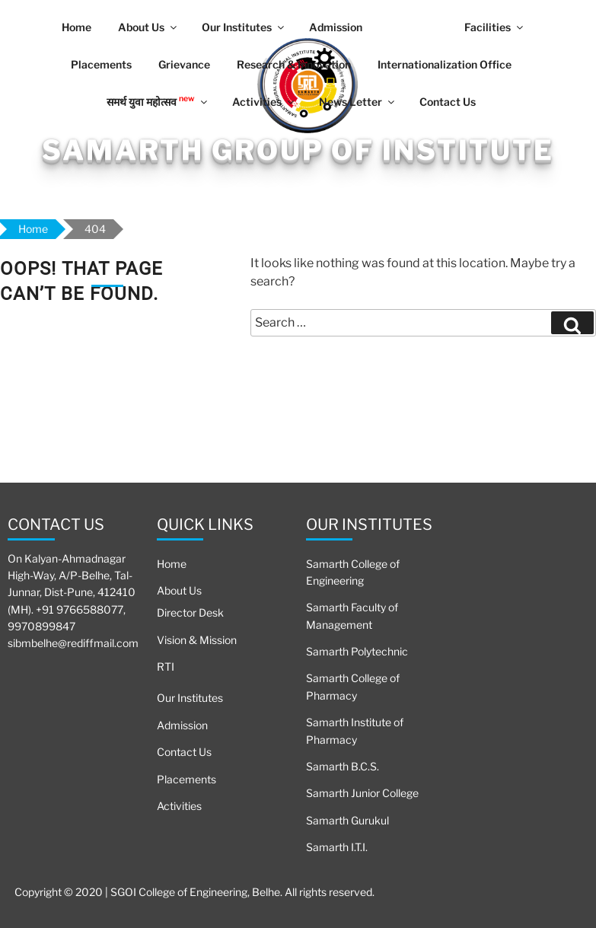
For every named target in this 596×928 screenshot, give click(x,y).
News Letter (358, 101)
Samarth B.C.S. (342, 766)
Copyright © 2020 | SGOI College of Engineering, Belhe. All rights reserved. (194, 891)
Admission (335, 27)
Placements (101, 64)
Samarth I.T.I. (337, 846)
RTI (165, 666)
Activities (264, 101)
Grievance (184, 64)
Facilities (494, 27)
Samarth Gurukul (347, 820)
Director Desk (190, 612)
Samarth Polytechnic (357, 651)
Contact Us (447, 101)
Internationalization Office (445, 64)
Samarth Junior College (362, 792)
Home (76, 27)
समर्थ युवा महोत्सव (158, 100)
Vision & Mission (197, 639)
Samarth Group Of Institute (298, 150)
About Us (148, 27)
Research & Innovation (294, 64)
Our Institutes (244, 27)
